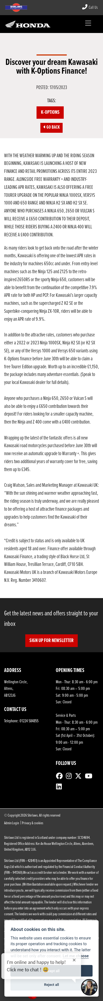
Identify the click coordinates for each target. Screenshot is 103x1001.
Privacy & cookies (32, 823)
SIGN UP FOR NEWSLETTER (51, 640)
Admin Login (11, 823)
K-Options (50, 112)
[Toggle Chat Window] (89, 987)
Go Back (51, 128)
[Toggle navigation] (88, 24)
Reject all (51, 985)
